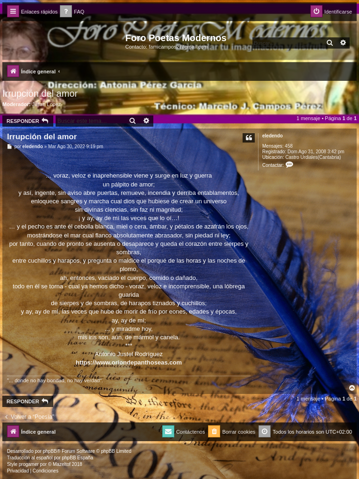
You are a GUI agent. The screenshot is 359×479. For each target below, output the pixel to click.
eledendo (272, 135)
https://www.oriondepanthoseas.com (129, 362)
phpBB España (77, 457)
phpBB (50, 451)
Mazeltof (62, 464)
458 (289, 146)
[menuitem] (72, 12)
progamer (29, 464)
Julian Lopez (46, 104)
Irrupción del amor (40, 93)
